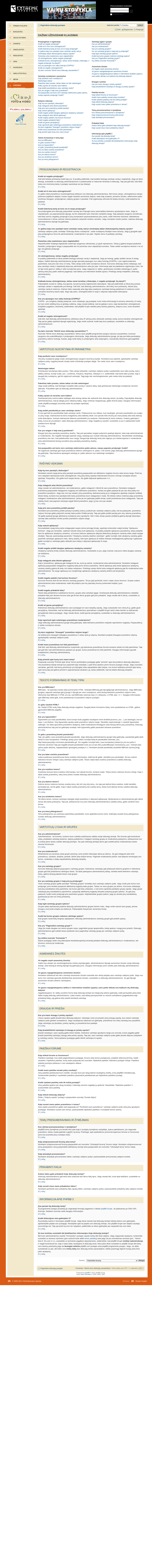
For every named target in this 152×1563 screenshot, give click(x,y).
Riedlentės (18, 55)
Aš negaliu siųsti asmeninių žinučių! (105, 69)
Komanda (79, 1268)
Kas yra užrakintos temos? (48, 157)
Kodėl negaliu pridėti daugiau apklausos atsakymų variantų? (61, 113)
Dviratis (16, 43)
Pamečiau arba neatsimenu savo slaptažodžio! (55, 56)
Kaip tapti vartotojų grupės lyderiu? (105, 54)
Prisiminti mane (116, 14)
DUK (119, 30)
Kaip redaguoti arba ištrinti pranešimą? (52, 106)
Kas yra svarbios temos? (47, 152)
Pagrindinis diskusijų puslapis (52, 25)
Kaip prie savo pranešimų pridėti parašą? (53, 108)
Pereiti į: (82, 1260)
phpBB (87, 1273)
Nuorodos (17, 67)
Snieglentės (18, 49)
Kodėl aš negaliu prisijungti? (48, 44)
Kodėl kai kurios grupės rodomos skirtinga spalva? (111, 56)
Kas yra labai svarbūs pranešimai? (51, 150)
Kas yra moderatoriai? (100, 46)
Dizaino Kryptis (141, 1281)
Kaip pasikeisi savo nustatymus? (50, 78)
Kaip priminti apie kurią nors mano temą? (53, 132)
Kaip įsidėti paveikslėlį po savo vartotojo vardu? (56, 88)
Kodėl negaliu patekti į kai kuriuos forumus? (54, 118)
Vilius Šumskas (85, 1274)
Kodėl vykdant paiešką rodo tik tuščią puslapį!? (109, 100)
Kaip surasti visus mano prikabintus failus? (108, 128)
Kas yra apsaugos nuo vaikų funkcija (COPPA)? (56, 66)
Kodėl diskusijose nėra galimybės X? (106, 139)
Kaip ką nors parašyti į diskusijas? (51, 103)
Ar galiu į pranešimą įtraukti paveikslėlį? (53, 147)
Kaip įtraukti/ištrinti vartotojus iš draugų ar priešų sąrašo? (113, 87)
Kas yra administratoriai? (101, 44)
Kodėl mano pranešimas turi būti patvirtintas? (55, 130)
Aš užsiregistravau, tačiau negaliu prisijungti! (55, 58)
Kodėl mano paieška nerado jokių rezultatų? (108, 97)
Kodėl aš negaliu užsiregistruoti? (50, 68)
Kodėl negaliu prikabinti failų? (49, 120)
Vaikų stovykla (19, 73)
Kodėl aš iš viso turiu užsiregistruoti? (52, 46)
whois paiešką (90, 1238)
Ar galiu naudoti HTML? (47, 143)
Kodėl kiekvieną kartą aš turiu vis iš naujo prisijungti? (58, 49)
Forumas (17, 85)
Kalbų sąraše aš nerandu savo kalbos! (52, 86)
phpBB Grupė (106, 1209)
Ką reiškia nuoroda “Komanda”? (104, 61)
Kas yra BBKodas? (45, 140)
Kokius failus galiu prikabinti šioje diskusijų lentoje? (111, 126)
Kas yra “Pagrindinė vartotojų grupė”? (106, 58)
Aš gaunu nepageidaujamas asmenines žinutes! (110, 71)
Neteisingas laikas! (45, 81)
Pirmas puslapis (20, 26)
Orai (15, 61)
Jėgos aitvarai (19, 38)
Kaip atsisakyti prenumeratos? (103, 117)
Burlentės (18, 32)
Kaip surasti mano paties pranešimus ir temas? (109, 104)
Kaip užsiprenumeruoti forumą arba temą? (108, 115)
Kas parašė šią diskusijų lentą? (103, 136)
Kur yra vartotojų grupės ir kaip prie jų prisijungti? (110, 51)
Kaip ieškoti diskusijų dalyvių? (103, 102)
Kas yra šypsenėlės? (46, 145)
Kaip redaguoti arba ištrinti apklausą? (52, 115)
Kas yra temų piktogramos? (48, 159)
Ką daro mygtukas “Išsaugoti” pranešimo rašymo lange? (59, 127)
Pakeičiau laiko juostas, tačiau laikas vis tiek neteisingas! (59, 83)
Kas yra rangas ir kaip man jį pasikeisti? (53, 91)
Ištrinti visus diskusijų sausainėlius (97, 1268)
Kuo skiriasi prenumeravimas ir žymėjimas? (108, 113)
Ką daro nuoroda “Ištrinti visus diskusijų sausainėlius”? (58, 70)
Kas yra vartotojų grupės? (101, 49)
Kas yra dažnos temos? (47, 155)
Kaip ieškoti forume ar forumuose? (105, 95)
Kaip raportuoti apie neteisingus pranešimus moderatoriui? (60, 125)
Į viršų (42, 187)
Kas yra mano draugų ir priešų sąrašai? (107, 84)
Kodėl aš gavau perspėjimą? (49, 123)
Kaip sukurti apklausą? (46, 111)
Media (15, 79)
